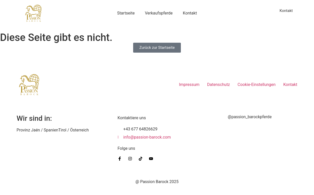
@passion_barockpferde (250, 116)
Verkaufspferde (159, 13)
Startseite (126, 13)
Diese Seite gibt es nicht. (56, 37)
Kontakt (190, 13)
